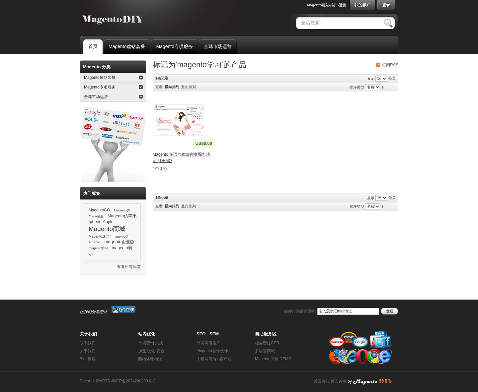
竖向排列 (188, 87)
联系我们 (88, 343)
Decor (85, 381)
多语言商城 (265, 351)
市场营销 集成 (150, 343)
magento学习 (98, 248)
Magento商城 (107, 228)
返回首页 (339, 381)
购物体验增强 (150, 359)
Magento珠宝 (99, 236)
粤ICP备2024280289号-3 (133, 381)
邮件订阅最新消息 (300, 311)
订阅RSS (390, 65)
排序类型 (357, 87)
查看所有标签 (129, 266)
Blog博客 (88, 359)
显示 (370, 79)
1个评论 (160, 168)
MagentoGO (99, 210)
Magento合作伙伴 (212, 351)
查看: (159, 87)
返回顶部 (321, 381)
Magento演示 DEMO (273, 359)
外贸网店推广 (208, 343)
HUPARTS (100, 381)
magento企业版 (119, 241)
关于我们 (88, 351)
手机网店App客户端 (214, 359)
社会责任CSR (267, 343)
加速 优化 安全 (151, 351)
